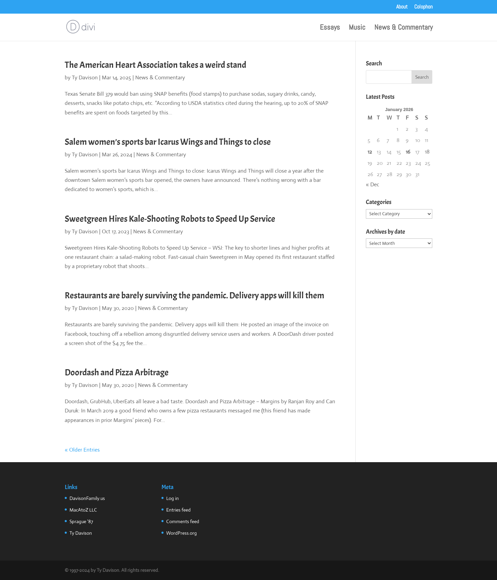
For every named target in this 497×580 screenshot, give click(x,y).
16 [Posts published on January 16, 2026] (408, 151)
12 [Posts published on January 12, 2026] (370, 151)
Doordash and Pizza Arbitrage (117, 372)
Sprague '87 (81, 521)
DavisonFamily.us (87, 498)
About (402, 7)
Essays (330, 28)
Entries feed (178, 510)
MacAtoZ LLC (83, 510)
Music (357, 28)
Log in (172, 498)
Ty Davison (85, 77)
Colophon (423, 7)
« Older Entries (82, 449)
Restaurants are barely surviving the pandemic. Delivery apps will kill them (194, 295)
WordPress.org (181, 533)
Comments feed (182, 521)
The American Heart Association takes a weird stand (155, 64)
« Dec (372, 184)
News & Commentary (403, 28)
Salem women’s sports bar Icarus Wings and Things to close (168, 141)
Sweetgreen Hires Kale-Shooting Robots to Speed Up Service (170, 218)
